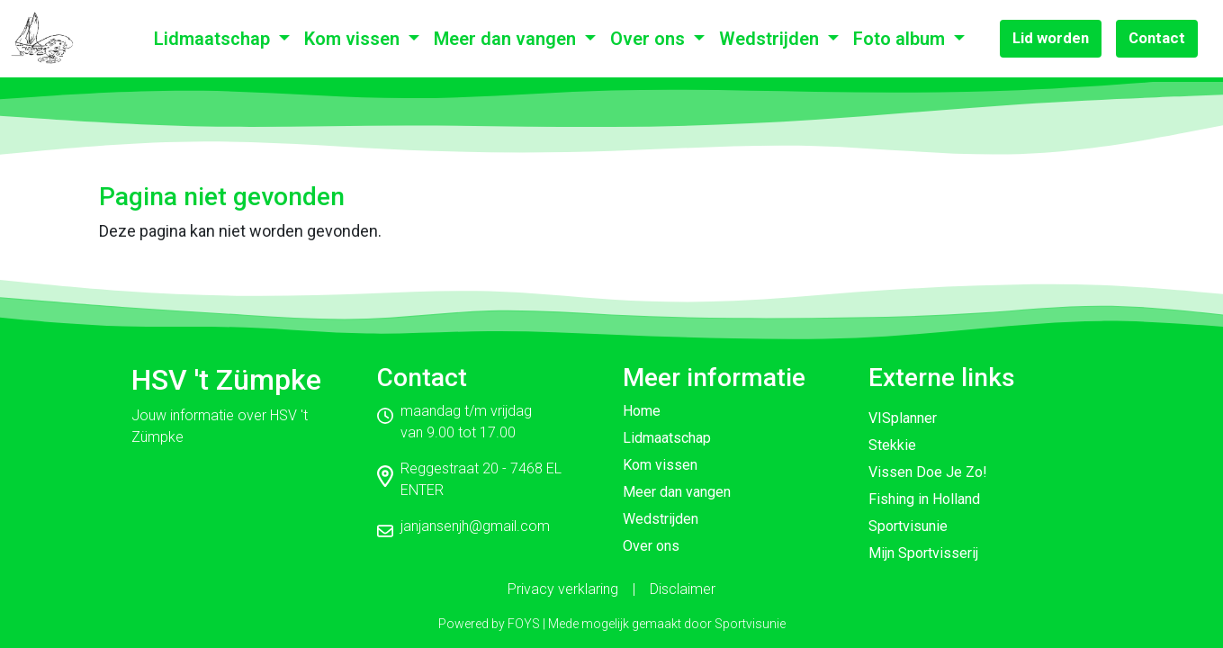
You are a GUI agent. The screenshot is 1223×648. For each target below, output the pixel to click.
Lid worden (1050, 38)
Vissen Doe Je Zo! (927, 472)
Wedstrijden (771, 39)
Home (642, 410)
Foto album (901, 39)
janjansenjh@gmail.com (475, 526)
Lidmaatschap (214, 39)
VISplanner (902, 418)
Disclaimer (682, 589)
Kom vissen (354, 39)
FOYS (524, 623)
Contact (1157, 38)
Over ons (649, 39)
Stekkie (892, 445)
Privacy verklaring (563, 589)
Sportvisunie (908, 526)
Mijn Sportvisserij (923, 553)
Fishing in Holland (924, 499)
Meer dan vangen (507, 39)
